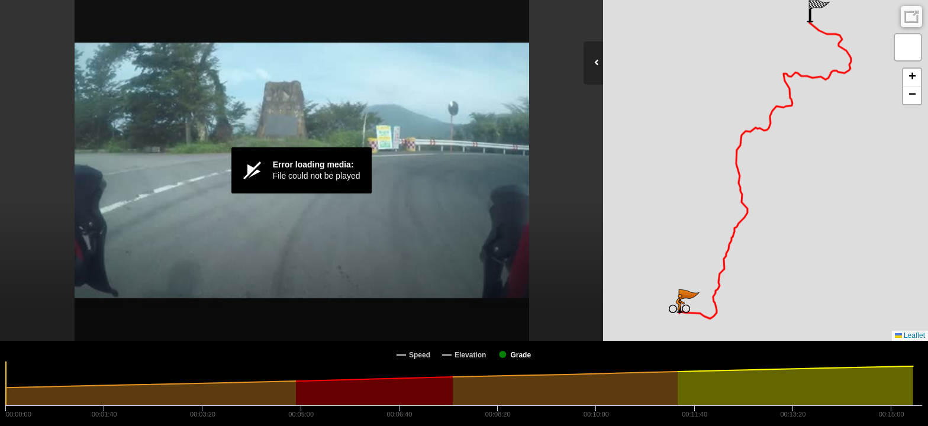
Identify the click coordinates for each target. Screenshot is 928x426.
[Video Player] (301, 170)
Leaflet (910, 335)
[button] (679, 303)
